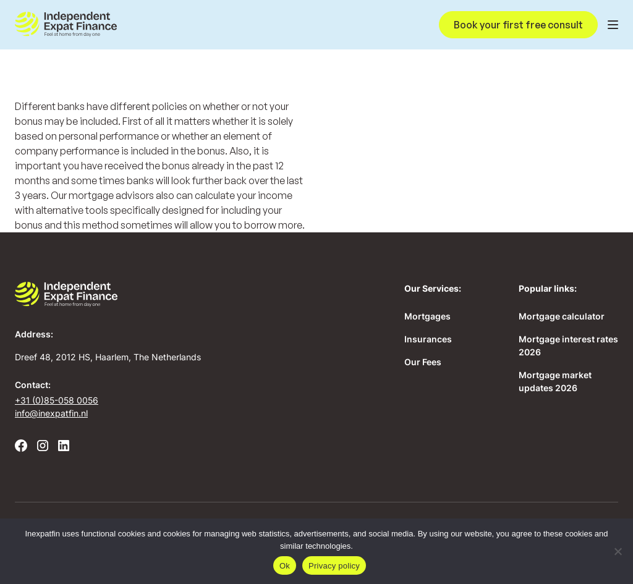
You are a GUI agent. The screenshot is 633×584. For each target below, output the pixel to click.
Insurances (428, 339)
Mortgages (427, 316)
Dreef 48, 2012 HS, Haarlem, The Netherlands (108, 357)
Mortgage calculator (562, 316)
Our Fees (422, 362)
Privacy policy (334, 565)
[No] (617, 551)
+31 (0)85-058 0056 (56, 400)
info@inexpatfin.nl (51, 413)
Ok (284, 565)
